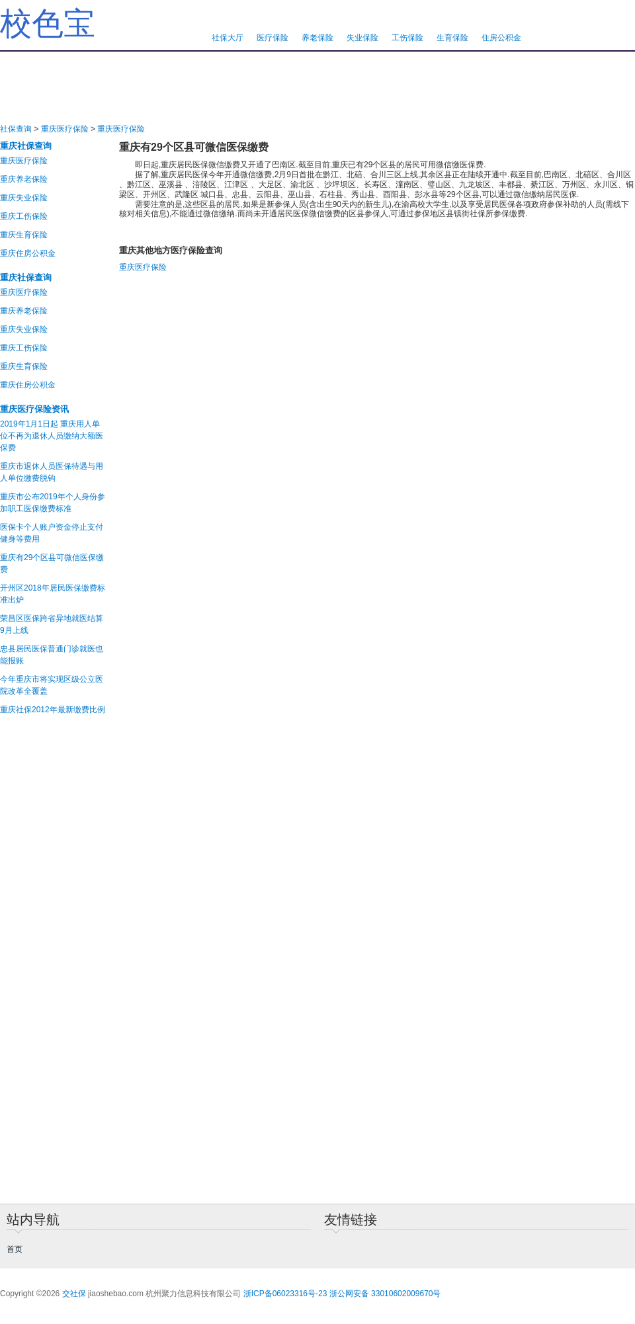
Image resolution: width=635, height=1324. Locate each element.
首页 (14, 1249)
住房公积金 (501, 37)
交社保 (74, 1293)
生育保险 (452, 37)
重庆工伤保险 (24, 216)
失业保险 (362, 37)
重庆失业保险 (24, 197)
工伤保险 (407, 37)
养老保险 (317, 37)
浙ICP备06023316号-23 (285, 1293)
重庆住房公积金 (28, 253)
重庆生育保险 (24, 234)
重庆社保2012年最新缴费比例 (52, 709)
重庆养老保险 (24, 179)
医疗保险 (272, 37)
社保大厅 (227, 37)
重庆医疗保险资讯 (34, 409)
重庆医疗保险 (65, 129)
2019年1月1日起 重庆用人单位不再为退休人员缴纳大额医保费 (51, 435)
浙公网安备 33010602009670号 (385, 1293)
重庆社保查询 (26, 146)
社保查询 (16, 129)
